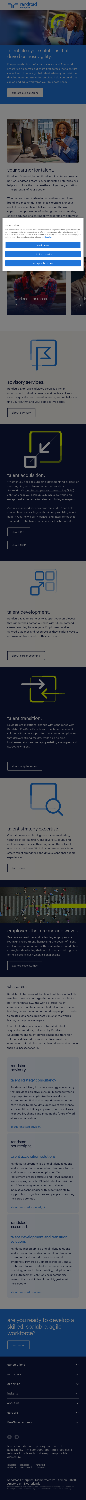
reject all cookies (43, 254)
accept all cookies (43, 263)
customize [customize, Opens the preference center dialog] (43, 245)
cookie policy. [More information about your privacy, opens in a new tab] (47, 237)
